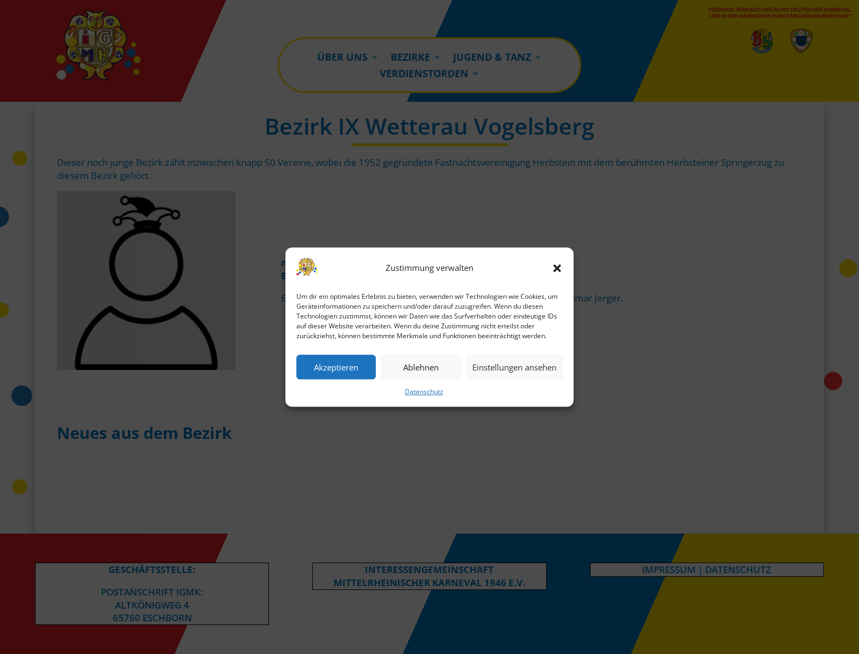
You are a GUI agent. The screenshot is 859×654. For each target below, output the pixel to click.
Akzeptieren (336, 367)
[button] (557, 268)
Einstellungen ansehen (514, 367)
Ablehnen (421, 367)
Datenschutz (424, 392)
